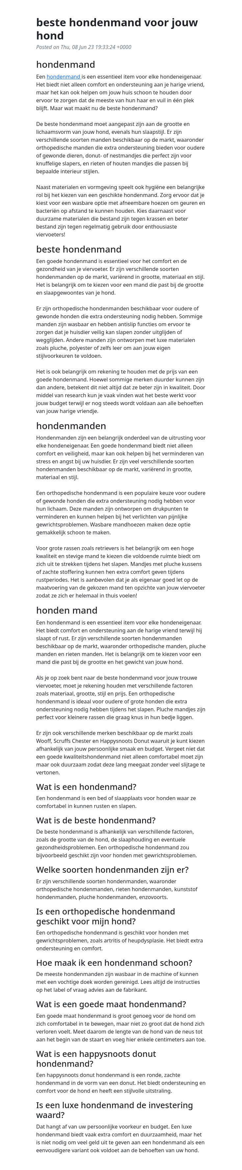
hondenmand (64, 76)
